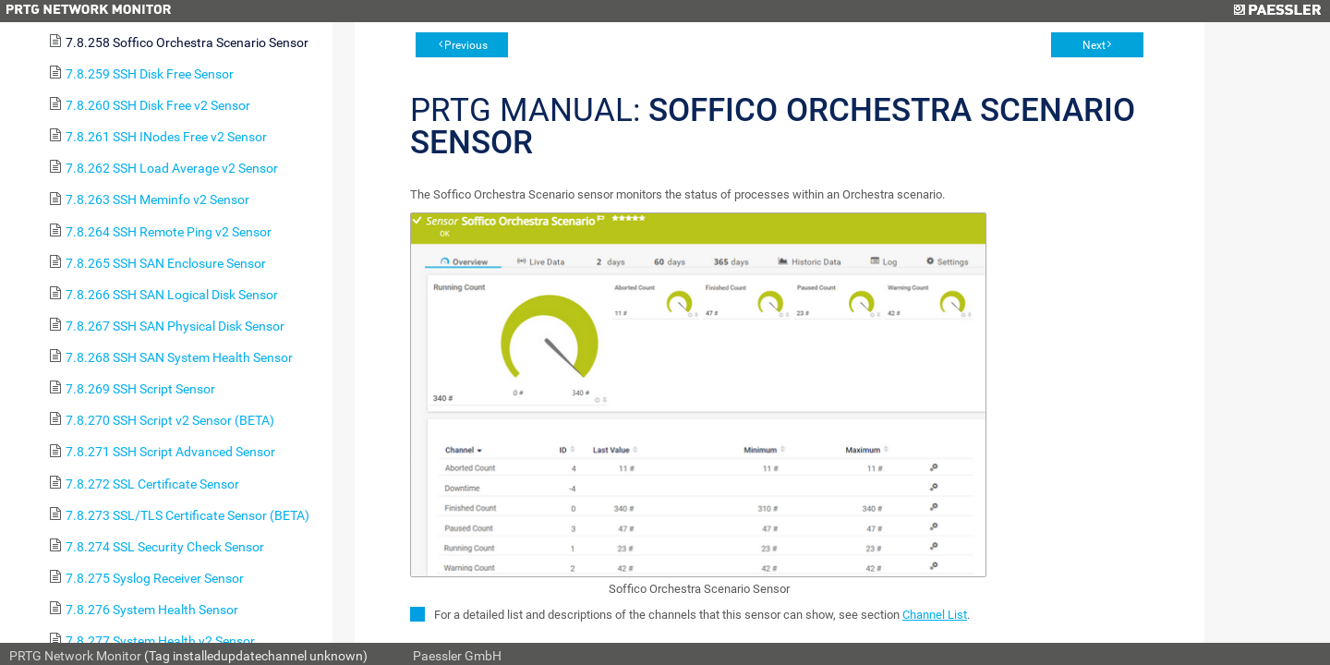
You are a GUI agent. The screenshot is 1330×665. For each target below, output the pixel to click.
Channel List (934, 615)
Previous (466, 45)
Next (1094, 45)
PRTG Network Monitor (75, 655)
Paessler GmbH (457, 655)
